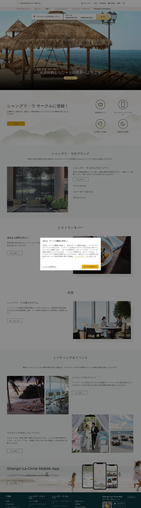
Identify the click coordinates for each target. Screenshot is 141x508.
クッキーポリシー (81, 256)
